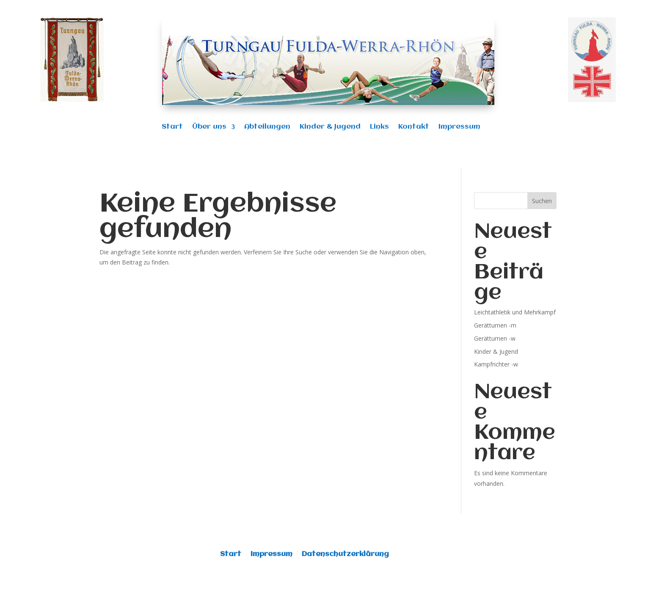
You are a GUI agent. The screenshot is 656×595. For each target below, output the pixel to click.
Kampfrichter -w (496, 364)
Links (379, 127)
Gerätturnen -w (494, 338)
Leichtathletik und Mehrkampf (515, 312)
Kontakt (413, 127)
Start (172, 127)
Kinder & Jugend (330, 127)
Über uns (209, 127)
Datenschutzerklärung (345, 554)
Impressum (459, 127)
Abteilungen (267, 127)
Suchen (542, 201)
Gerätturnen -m (495, 325)
